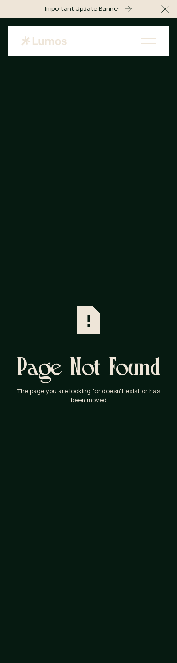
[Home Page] (44, 41)
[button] (165, 9)
